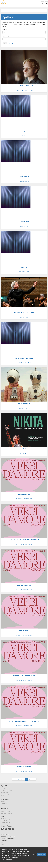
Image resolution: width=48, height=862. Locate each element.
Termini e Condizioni (6, 790)
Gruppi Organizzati (6, 823)
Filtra (4, 43)
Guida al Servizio (5, 811)
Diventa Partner (5, 821)
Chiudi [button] (34, 854)
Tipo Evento (5, 36)
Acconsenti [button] (41, 854)
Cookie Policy (4, 792)
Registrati (4, 804)
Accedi (3, 802)
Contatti (3, 796)
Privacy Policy (5, 794)
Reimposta (11, 43)
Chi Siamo (3, 788)
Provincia (4, 29)
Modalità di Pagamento (7, 819)
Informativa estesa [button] (8, 859)
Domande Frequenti (6, 813)
